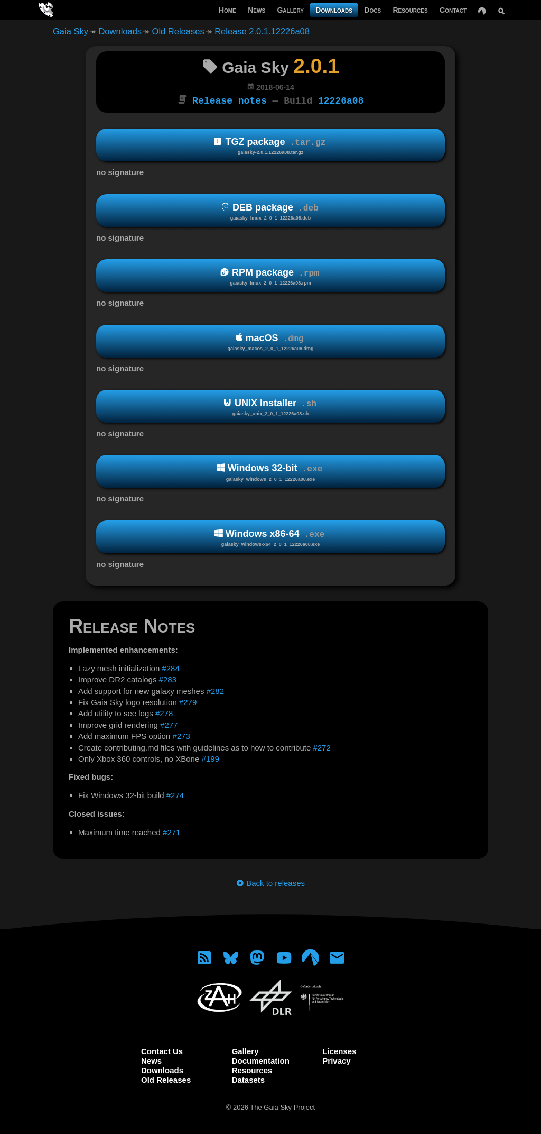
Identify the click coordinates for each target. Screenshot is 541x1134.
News (256, 10)
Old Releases (178, 31)
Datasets (248, 1078)
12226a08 (340, 100)
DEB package (270, 211)
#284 (170, 667)
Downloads (333, 10)
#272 (321, 746)
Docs (372, 10)
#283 (167, 678)
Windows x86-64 (270, 537)
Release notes (229, 100)
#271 (171, 831)
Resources (410, 10)
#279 (188, 701)
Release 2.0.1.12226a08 (262, 31)
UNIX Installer (270, 406)
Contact (453, 10)
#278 (164, 712)
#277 (169, 723)
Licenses (339, 1050)
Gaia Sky (70, 31)
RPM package (270, 276)
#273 (181, 734)
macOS (270, 341)
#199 (210, 757)
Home (227, 10)
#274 (175, 794)
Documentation (261, 1059)
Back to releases (270, 881)
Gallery (290, 10)
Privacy (336, 1059)
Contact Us (162, 1050)
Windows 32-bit (270, 471)
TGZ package (270, 145)
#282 (215, 689)
